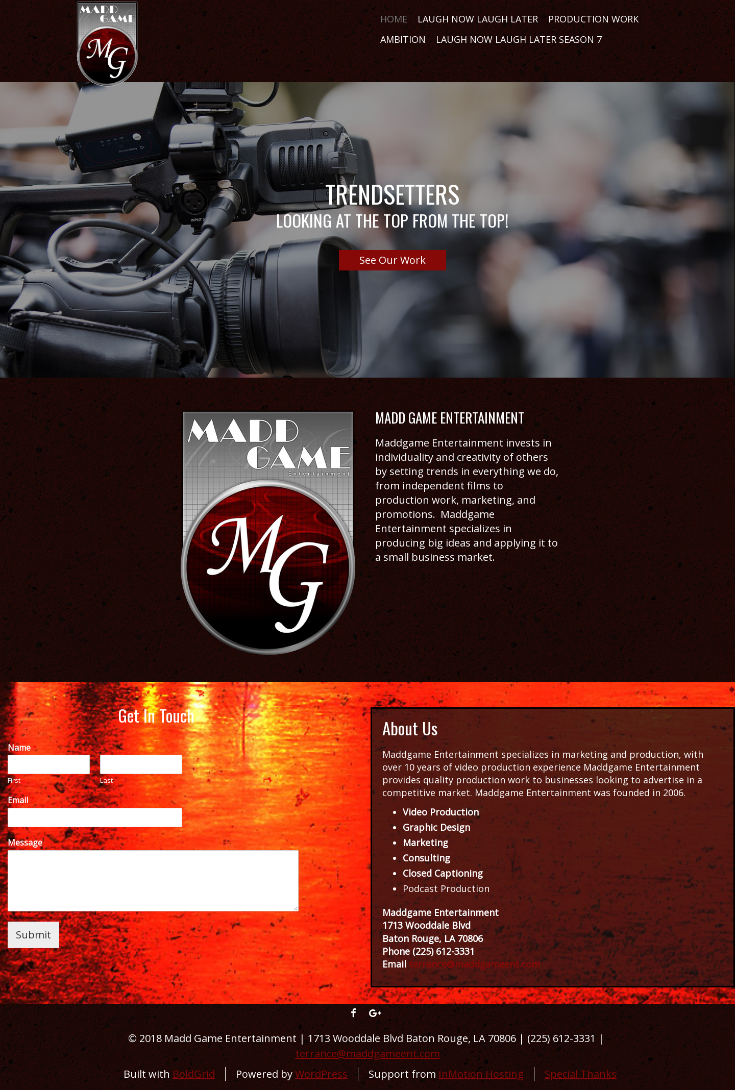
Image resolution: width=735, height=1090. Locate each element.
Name (22, 747)
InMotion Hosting (481, 1074)
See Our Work (392, 260)
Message (25, 842)
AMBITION (403, 39)
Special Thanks (581, 1074)
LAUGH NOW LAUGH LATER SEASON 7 (519, 39)
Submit (33, 935)
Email (21, 800)
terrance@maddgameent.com (368, 1053)
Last (106, 780)
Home (393, 19)
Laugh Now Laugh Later (478, 19)
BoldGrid (194, 1074)
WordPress (321, 1074)
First (14, 780)
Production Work (593, 19)
